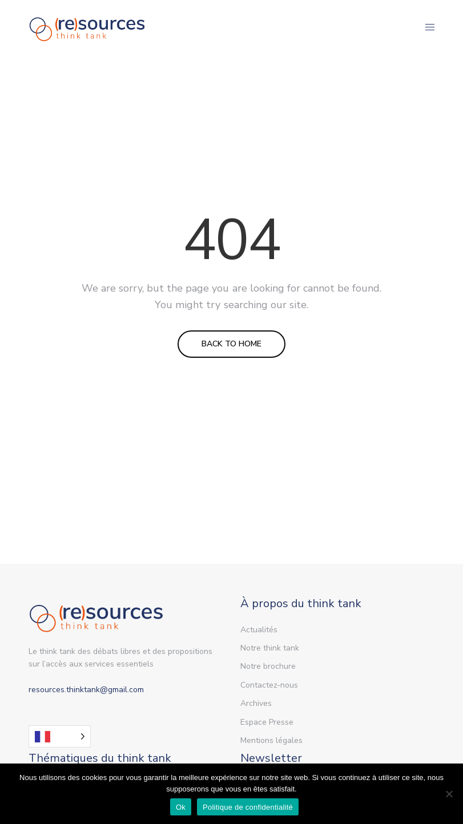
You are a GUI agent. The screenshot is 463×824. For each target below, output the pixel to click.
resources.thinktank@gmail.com (86, 689)
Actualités (258, 629)
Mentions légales (271, 740)
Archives (256, 703)
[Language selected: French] (60, 736)
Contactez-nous (269, 685)
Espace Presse (266, 722)
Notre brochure (268, 666)
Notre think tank (269, 648)
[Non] (448, 793)
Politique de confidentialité (248, 807)
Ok (181, 807)
